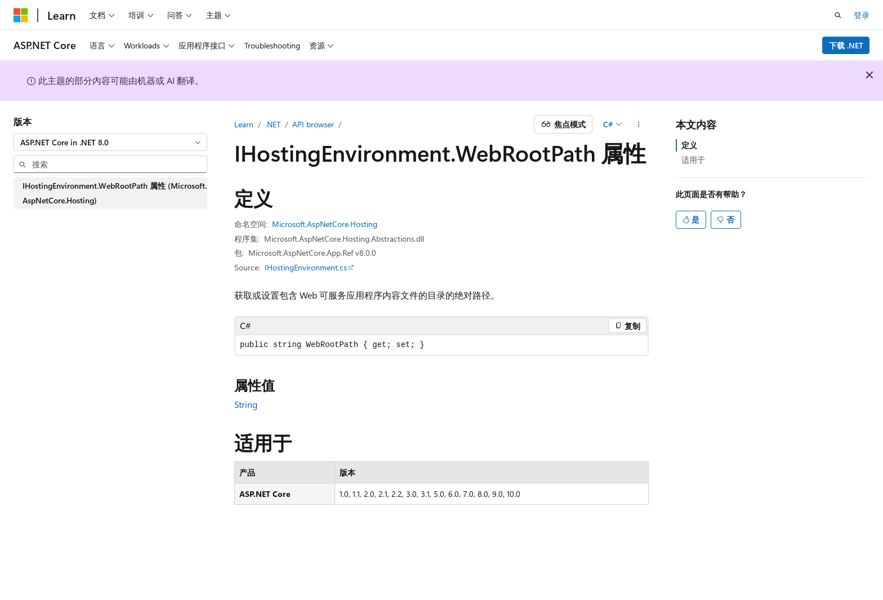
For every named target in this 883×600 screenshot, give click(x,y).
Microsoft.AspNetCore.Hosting (324, 224)
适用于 (693, 159)
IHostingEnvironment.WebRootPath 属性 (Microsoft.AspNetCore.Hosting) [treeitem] (115, 193)
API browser (313, 124)
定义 (689, 145)
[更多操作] (639, 124)
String (245, 404)
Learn (243, 124)
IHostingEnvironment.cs (306, 267)
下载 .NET (846, 45)
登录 (861, 15)
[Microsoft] (21, 15)
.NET (272, 124)
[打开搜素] (838, 15)
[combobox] (110, 142)
